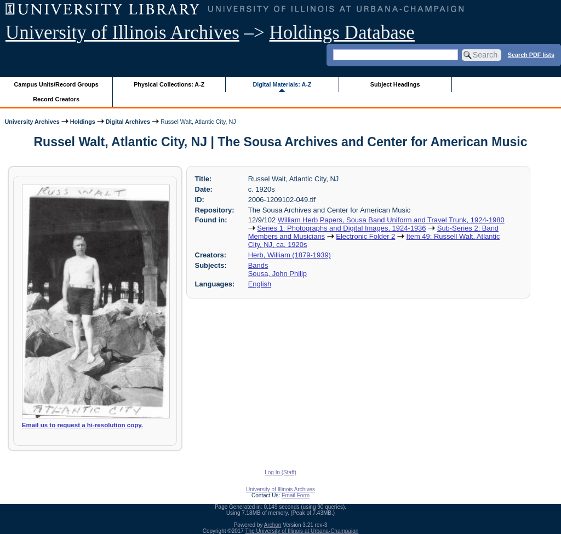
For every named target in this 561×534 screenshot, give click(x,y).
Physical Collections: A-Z (169, 84)
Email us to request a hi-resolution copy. (82, 425)
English (259, 284)
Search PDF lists (531, 54)
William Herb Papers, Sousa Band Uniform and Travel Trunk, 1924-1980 (391, 220)
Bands (258, 265)
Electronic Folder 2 (365, 236)
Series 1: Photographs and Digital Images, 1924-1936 (341, 228)
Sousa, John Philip (277, 273)
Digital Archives (128, 121)
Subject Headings (395, 84)
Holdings (82, 121)
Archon (273, 525)
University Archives (31, 121)
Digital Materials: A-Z (282, 84)
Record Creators (56, 99)
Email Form (296, 495)
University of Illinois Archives (122, 32)
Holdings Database (342, 32)
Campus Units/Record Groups (56, 84)
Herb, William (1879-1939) (289, 255)
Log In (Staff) (280, 472)
